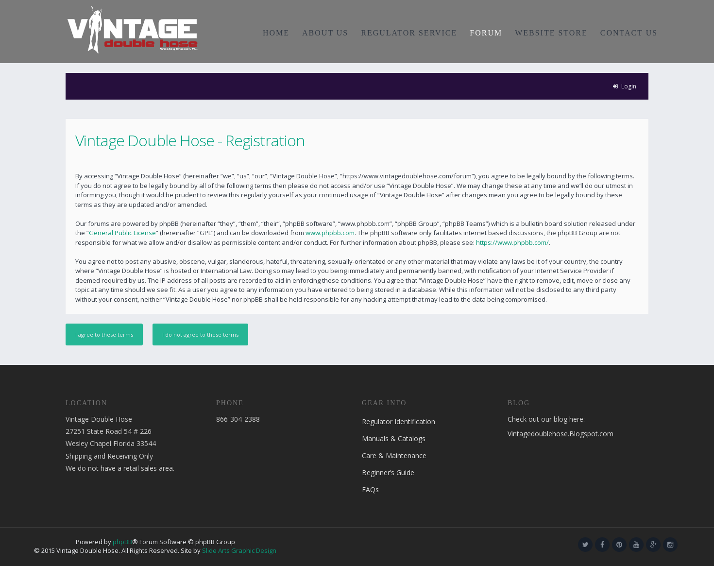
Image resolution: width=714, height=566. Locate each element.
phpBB (122, 541)
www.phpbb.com (330, 232)
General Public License (122, 232)
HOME (276, 33)
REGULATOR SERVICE (409, 33)
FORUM (486, 33)
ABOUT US (325, 33)
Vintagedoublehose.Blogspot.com (560, 433)
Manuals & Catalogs (393, 438)
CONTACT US (629, 33)
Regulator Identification (398, 421)
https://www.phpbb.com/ (512, 242)
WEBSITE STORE (551, 33)
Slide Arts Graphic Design (239, 550)
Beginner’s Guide (388, 472)
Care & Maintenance (394, 455)
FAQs (370, 489)
